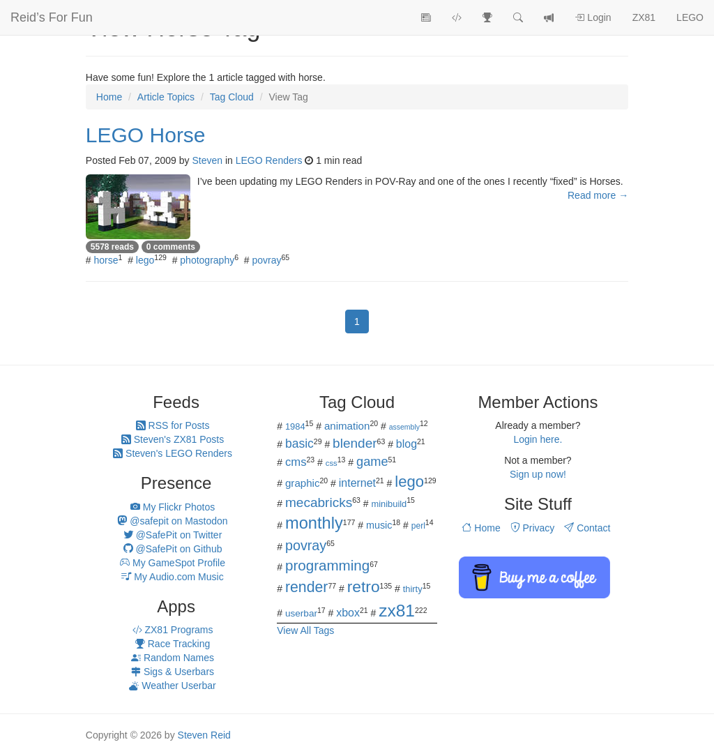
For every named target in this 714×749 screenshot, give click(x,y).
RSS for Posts (173, 425)
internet (357, 483)
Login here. (537, 439)
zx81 (397, 610)
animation (347, 426)
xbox (348, 613)
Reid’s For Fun (51, 17)
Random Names (172, 657)
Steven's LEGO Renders (172, 453)
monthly (314, 523)
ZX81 (643, 17)
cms (296, 462)
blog (406, 444)
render (306, 587)
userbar (301, 613)
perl (418, 526)
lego (145, 260)
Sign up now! (538, 474)
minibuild (389, 504)
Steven (207, 160)
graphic (302, 483)
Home (481, 528)
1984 (295, 426)
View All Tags (305, 630)
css (331, 463)
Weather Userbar (172, 685)
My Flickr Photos (172, 507)
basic (299, 444)
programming (327, 565)
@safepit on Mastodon (172, 521)
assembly (404, 427)
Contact (587, 528)
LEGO (690, 17)
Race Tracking (172, 643)
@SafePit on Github (172, 548)
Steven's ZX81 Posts (172, 439)
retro (363, 586)
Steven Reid (204, 735)
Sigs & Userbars (172, 671)
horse (106, 260)
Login (593, 17)
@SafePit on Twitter (172, 534)
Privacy (532, 528)
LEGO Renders (269, 160)
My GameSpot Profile (172, 562)
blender (355, 443)
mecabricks (318, 502)
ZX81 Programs (172, 629)
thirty (413, 589)
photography (207, 260)
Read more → (598, 195)
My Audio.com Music (172, 576)
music (379, 525)
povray (266, 260)
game (372, 462)
